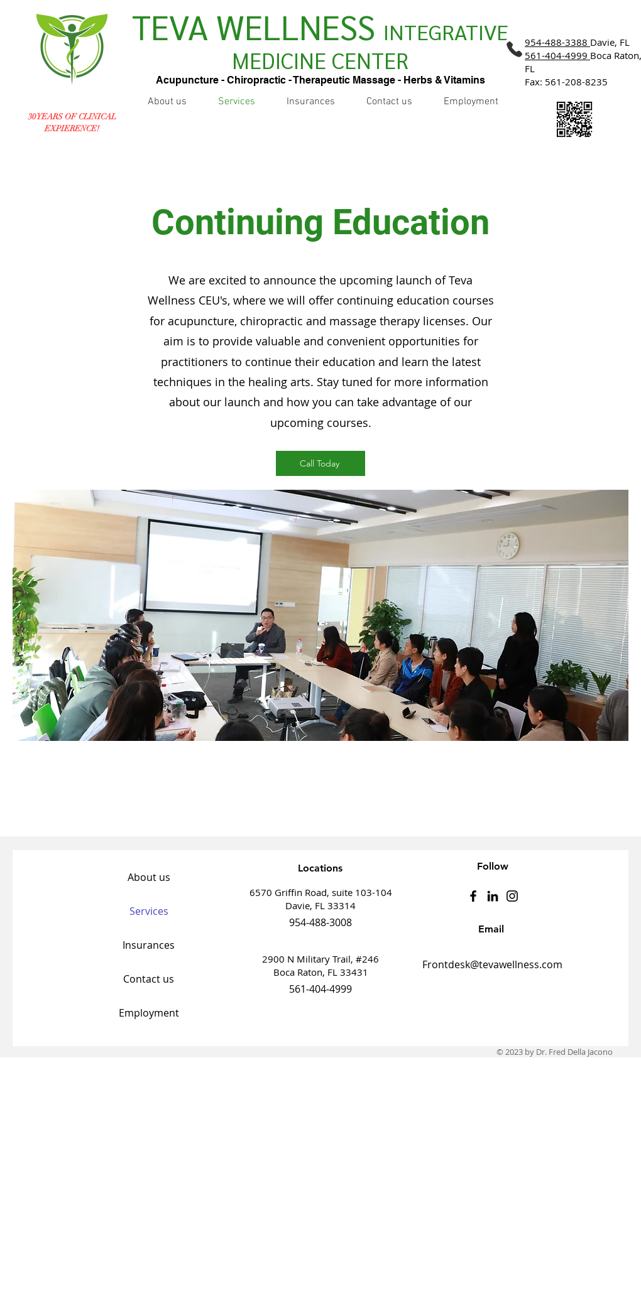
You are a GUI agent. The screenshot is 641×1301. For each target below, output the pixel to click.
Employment (149, 1013)
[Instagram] (512, 896)
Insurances (149, 945)
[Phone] (514, 49)
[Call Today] (320, 463)
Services (148, 911)
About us (149, 877)
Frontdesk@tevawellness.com (492, 964)
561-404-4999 (556, 55)
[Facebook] (473, 896)
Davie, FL (577, 42)
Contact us (148, 979)
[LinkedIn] (492, 896)
